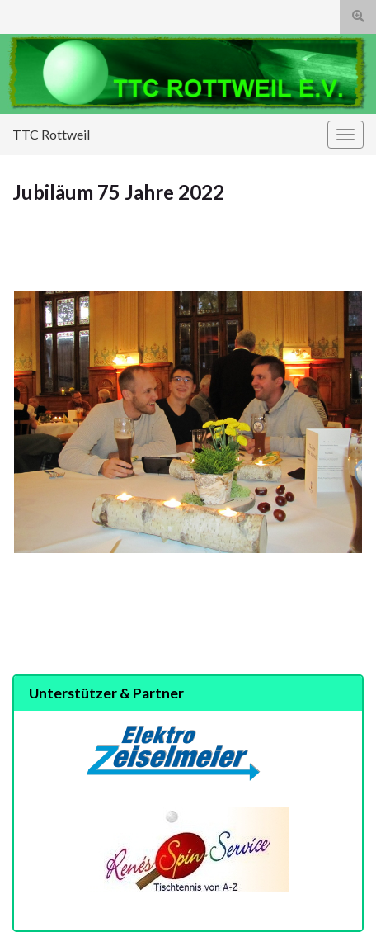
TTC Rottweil (51, 134)
